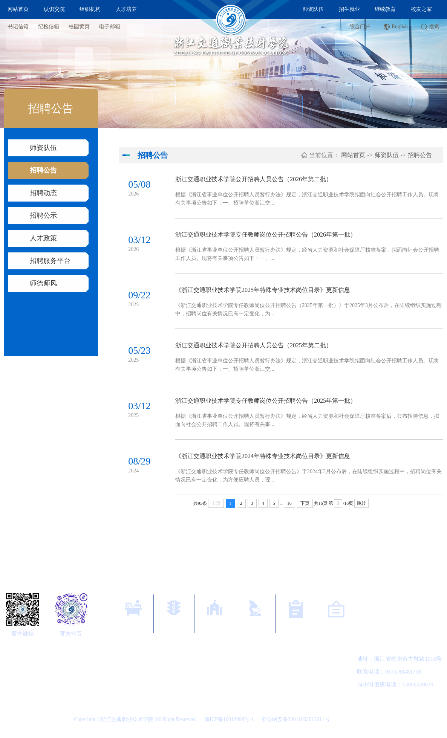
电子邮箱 (109, 26)
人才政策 (43, 238)
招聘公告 (43, 170)
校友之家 (421, 9)
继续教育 (385, 9)
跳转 (361, 510)
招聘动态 (43, 193)
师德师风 (43, 283)
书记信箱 (18, 26)
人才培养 (126, 9)
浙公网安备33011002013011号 (296, 726)
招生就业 (349, 9)
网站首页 (18, 9)
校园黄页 (79, 26)
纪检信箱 (48, 26)
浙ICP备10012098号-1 (229, 726)
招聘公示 (43, 215)
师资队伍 (313, 9)
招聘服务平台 (50, 260)
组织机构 (90, 9)
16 (289, 510)
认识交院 (54, 9)
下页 (304, 510)
